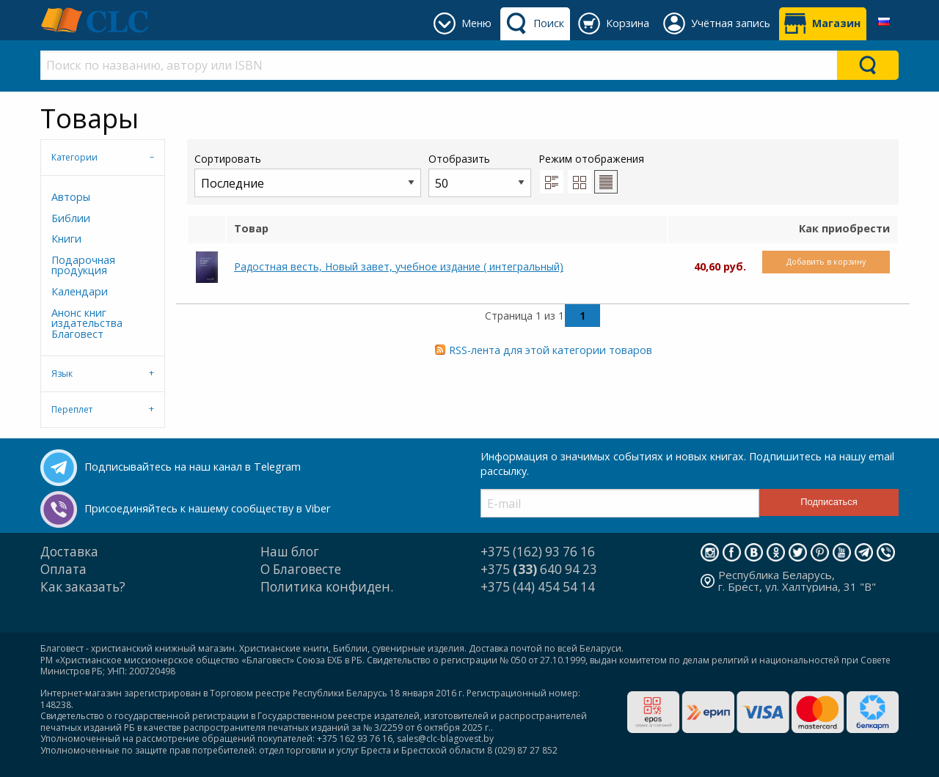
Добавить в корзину (826, 261)
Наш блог (289, 551)
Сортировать (307, 174)
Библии (70, 218)
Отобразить (479, 174)
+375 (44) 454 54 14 (538, 586)
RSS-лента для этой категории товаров (550, 350)
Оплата (63, 569)
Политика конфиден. (326, 586)
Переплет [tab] (71, 409)
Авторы (70, 197)
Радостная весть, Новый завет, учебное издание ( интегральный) (398, 266)
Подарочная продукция (83, 265)
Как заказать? (82, 586)
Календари (79, 291)
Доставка (69, 551)
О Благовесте (300, 569)
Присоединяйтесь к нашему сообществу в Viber (207, 508)
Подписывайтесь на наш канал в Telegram (192, 467)
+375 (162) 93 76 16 (538, 551)
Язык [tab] (62, 373)
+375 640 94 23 (539, 569)
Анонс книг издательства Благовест (87, 323)
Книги (66, 239)
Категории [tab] (74, 157)
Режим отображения (591, 159)
